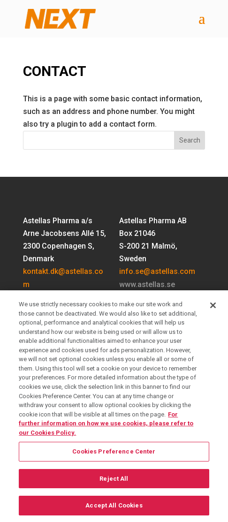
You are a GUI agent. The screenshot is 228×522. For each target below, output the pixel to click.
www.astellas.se (147, 284)
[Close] (213, 309)
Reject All (113, 482)
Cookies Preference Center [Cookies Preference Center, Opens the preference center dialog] (113, 455)
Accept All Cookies (113, 509)
